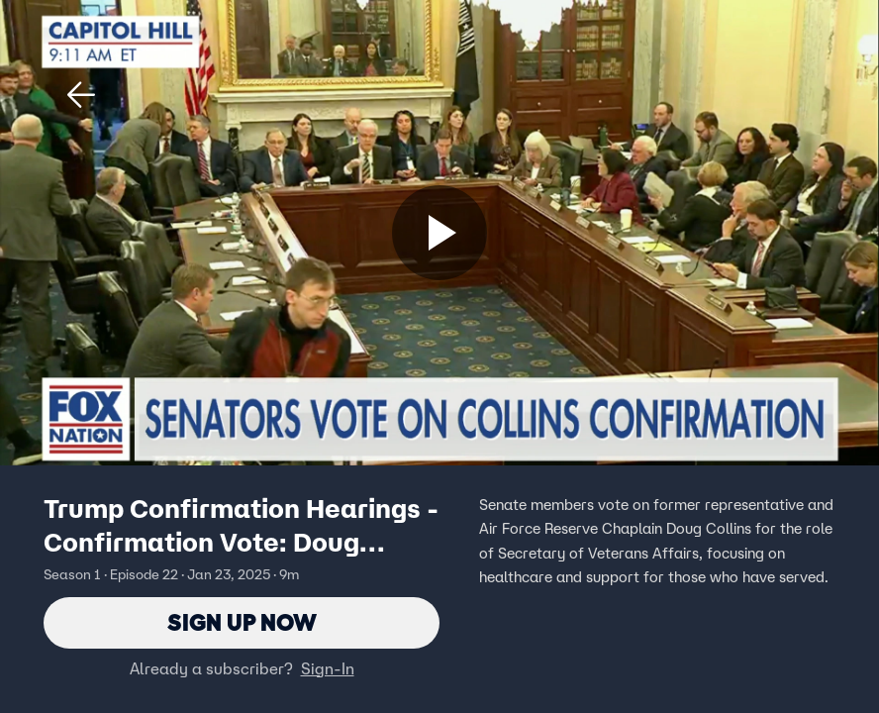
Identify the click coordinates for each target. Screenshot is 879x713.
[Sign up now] (439, 232)
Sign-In (327, 668)
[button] (81, 95)
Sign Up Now (242, 622)
